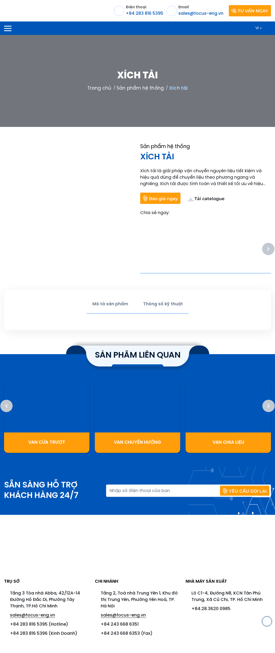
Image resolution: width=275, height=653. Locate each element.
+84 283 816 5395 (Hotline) (39, 624)
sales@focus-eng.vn (32, 615)
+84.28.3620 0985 (210, 609)
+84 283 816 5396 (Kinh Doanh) (43, 633)
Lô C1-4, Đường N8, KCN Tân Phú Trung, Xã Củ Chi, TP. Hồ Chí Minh (227, 596)
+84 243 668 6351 (120, 624)
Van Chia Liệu (228, 442)
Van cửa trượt (46, 442)
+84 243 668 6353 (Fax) (127, 633)
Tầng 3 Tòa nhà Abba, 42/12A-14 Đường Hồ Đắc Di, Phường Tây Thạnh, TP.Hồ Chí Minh (45, 599)
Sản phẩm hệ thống (140, 88)
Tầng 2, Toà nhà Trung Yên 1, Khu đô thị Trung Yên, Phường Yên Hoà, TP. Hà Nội (139, 599)
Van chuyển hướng (137, 442)
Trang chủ (99, 88)
